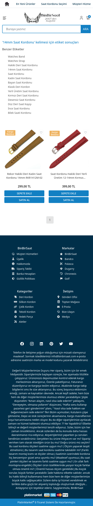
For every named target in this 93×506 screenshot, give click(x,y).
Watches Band (16, 56)
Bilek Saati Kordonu (19, 112)
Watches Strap (16, 61)
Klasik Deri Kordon (19, 87)
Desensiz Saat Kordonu (21, 99)
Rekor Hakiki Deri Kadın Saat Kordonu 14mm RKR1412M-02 (24, 175)
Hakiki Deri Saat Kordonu (23, 65)
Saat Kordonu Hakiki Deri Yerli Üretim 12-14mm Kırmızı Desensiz (68, 176)
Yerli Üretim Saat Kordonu (23, 91)
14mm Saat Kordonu (20, 69)
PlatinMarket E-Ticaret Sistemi (35, 502)
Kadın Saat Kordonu (19, 78)
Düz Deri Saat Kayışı (19, 104)
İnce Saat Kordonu (19, 108)
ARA (85, 29)
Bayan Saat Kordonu (20, 82)
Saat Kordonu (16, 74)
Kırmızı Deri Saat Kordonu (23, 95)
